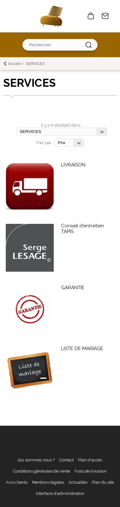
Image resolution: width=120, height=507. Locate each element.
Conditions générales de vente (41, 471)
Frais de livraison (91, 471)
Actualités (77, 482)
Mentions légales (48, 482)
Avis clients (17, 482)
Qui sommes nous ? (36, 460)
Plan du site (103, 482)
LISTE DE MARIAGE (82, 348)
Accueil (14, 64)
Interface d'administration (60, 493)
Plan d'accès (90, 460)
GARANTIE (72, 287)
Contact (105, 16)
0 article (91, 16)
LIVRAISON (73, 165)
